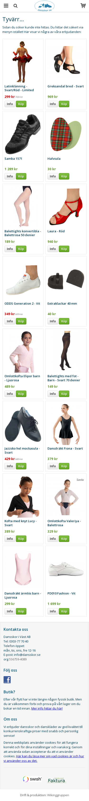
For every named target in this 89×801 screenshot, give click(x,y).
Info (10, 104)
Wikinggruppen (58, 795)
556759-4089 (18, 659)
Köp (21, 104)
